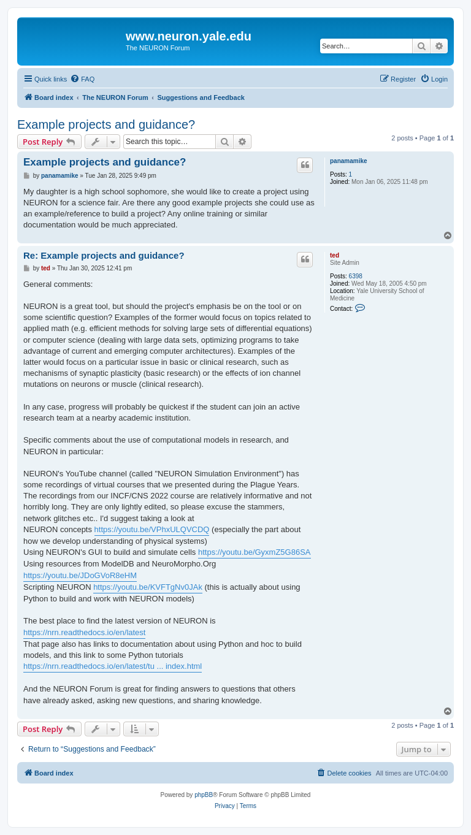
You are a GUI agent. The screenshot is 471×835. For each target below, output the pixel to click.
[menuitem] (82, 79)
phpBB (203, 794)
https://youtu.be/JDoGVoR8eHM (80, 575)
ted (334, 255)
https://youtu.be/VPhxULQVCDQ (152, 529)
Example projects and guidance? (106, 124)
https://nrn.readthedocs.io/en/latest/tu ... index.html (112, 666)
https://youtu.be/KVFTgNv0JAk (147, 587)
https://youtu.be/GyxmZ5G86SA (254, 552)
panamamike (348, 161)
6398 (355, 276)
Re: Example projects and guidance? (104, 255)
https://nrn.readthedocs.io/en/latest (84, 632)
